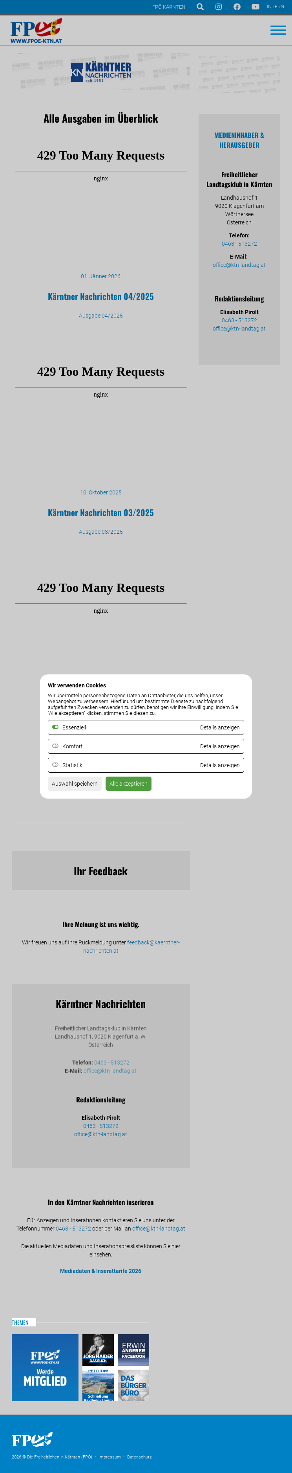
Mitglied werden (45, 1367)
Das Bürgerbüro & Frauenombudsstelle (132, 1384)
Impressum (110, 1457)
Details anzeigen (220, 746)
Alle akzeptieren (129, 784)
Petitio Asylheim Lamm (99, 1384)
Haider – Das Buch (99, 1351)
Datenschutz (139, 1457)
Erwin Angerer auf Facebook (132, 1351)
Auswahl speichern (75, 784)
